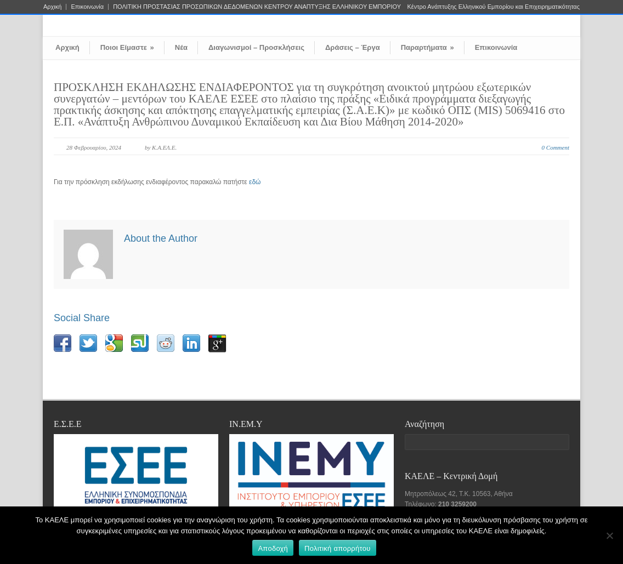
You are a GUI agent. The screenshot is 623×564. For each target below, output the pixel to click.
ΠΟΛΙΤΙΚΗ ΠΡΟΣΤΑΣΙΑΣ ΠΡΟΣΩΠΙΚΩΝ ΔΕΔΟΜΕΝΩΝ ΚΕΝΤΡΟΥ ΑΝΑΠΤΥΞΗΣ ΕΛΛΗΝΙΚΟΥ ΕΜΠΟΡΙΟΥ (257, 7)
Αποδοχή (273, 548)
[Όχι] (609, 535)
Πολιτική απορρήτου (337, 548)
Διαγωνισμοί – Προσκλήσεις (256, 47)
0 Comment (555, 147)
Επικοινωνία (87, 7)
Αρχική (52, 7)
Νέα (181, 47)
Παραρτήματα (427, 47)
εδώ (254, 182)
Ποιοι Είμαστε (127, 47)
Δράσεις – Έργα (352, 47)
